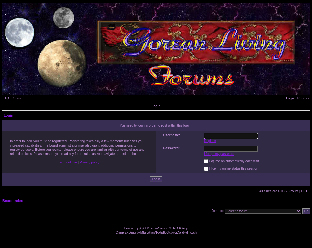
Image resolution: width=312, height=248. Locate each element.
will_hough (190, 232)
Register (303, 98)
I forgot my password (219, 154)
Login (290, 98)
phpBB (143, 228)
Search (18, 98)
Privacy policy (89, 162)
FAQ (6, 98)
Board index (12, 200)
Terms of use (67, 162)
